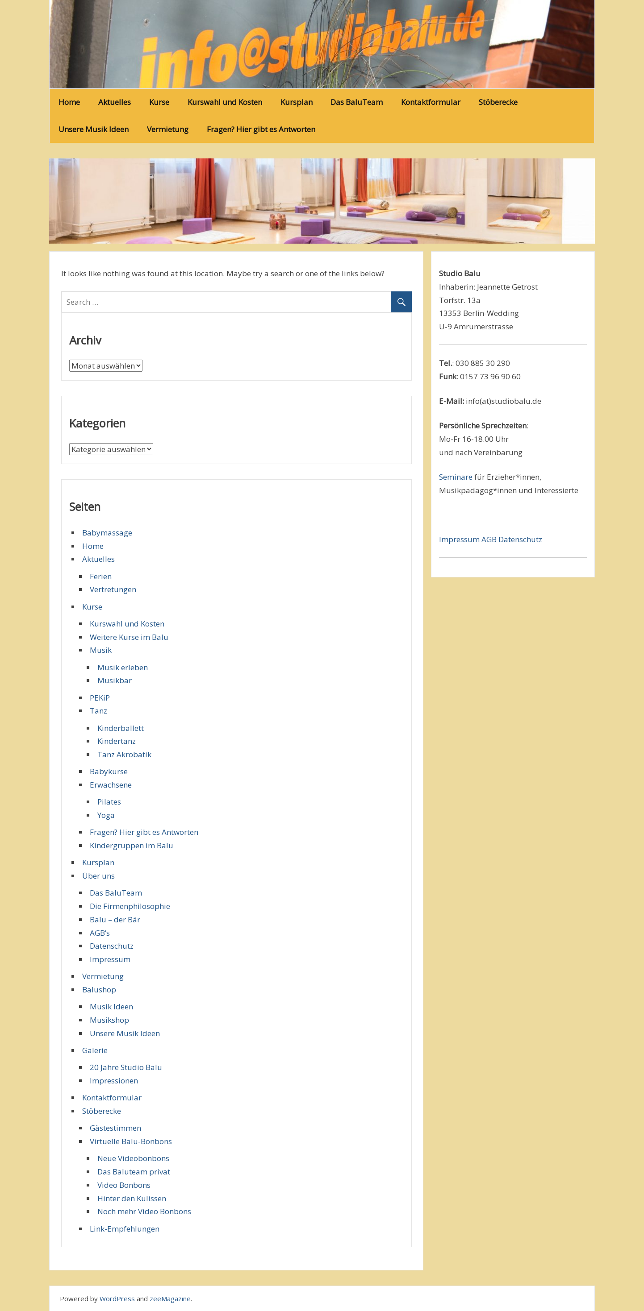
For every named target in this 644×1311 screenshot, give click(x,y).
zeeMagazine (170, 1298)
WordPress (117, 1298)
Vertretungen (113, 589)
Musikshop (109, 1020)
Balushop (99, 989)
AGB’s (100, 933)
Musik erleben (122, 667)
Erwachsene (111, 785)
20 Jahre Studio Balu (126, 1067)
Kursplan (296, 102)
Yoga (106, 815)
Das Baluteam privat (133, 1171)
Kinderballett (120, 728)
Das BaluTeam (356, 102)
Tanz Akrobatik (124, 754)
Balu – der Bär (115, 919)
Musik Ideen (111, 1006)
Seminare (456, 477)
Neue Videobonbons (133, 1158)
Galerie (95, 1050)
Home (69, 102)
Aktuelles (114, 102)
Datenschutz (112, 946)
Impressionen (114, 1080)
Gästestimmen (115, 1128)
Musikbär (114, 680)
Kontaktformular (430, 102)
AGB (489, 539)
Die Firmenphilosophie (130, 906)
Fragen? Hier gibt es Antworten (261, 129)
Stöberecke (498, 102)
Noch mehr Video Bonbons (144, 1211)
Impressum (110, 959)
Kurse (159, 102)
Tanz (98, 710)
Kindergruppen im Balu (131, 845)
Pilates (109, 802)
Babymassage (107, 532)
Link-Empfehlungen (124, 1229)
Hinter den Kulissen (131, 1198)
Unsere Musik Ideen (94, 129)
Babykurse (109, 771)
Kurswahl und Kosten (225, 102)
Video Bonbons (124, 1185)
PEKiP (100, 698)
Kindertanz (116, 741)
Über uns (98, 876)
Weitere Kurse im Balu (129, 637)
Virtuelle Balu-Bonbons (131, 1141)
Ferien (101, 576)
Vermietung (167, 129)
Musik (101, 650)
